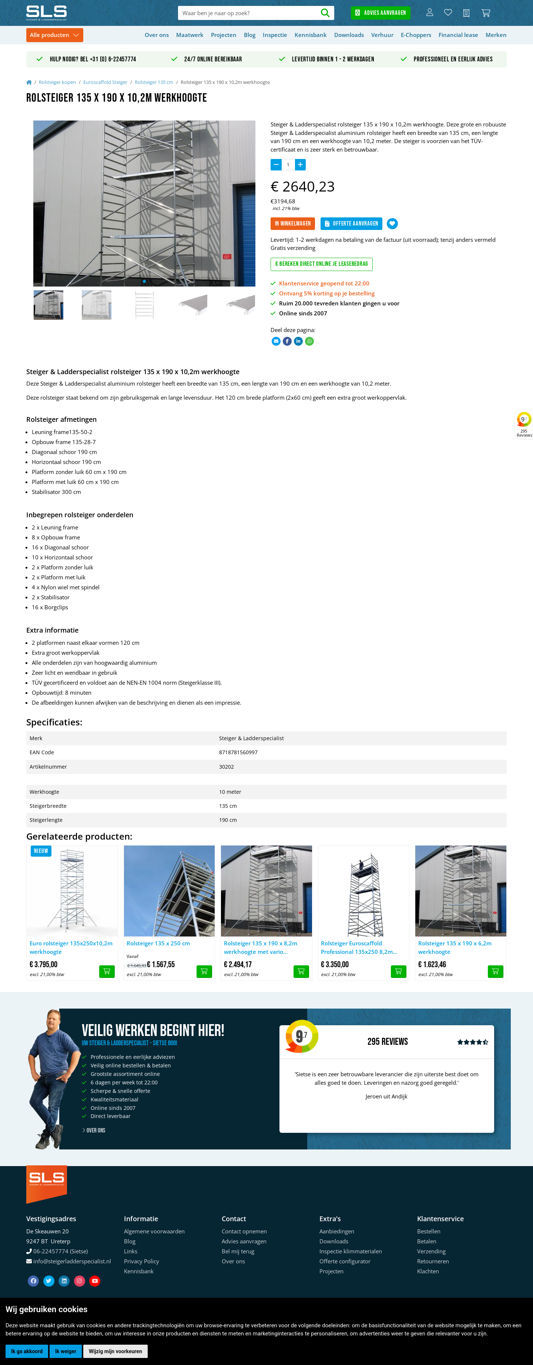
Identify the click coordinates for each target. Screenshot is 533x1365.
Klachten (428, 1271)
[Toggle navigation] (54, 35)
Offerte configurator (345, 1261)
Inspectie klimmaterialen (350, 1251)
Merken (496, 34)
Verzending (431, 1251)
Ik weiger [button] (65, 1351)
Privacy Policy (141, 1261)
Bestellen (428, 1231)
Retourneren (433, 1261)
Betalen (426, 1241)
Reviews (395, 1042)
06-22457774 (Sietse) (60, 1251)
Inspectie (275, 34)
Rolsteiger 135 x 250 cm (158, 943)
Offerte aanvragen (352, 223)
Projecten (224, 34)
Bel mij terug (238, 1251)
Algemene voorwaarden (154, 1231)
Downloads (349, 34)
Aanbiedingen (336, 1231)
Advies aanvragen (380, 13)
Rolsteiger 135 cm (154, 82)
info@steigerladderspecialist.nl (72, 1261)
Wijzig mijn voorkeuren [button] (115, 1351)
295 (374, 1042)
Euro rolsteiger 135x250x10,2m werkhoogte (71, 947)
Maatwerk (190, 34)
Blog (249, 34)
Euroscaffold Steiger (105, 82)
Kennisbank (311, 34)
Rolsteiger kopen (57, 82)
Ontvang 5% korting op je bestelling (327, 293)
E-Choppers (416, 34)
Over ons (157, 34)
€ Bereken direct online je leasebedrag (322, 264)
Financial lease (458, 34)
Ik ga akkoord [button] (27, 1351)
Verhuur (382, 34)
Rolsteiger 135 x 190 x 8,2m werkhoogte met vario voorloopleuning (260, 947)
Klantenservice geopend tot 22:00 (324, 283)
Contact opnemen (244, 1231)
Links (130, 1251)
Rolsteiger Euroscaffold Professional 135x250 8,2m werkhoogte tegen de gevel (357, 947)
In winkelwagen (293, 223)
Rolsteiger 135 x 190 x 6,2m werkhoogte (455, 947)
